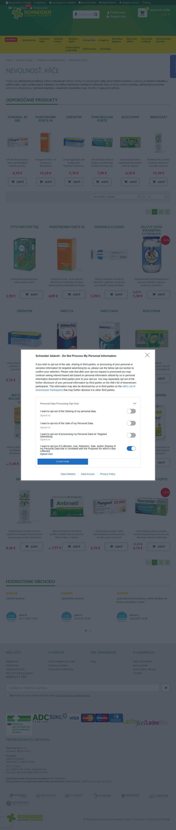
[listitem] (88, 403)
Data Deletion (68, 474)
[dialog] (88, 415)
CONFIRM (62, 461)
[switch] (131, 411)
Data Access (88, 474)
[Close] (148, 356)
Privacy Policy (107, 474)
